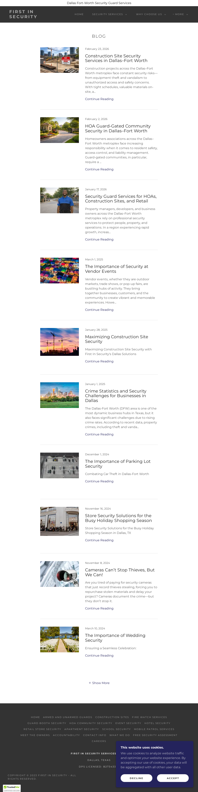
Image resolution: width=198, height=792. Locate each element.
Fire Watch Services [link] (149, 717)
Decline (136, 778)
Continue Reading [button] (99, 99)
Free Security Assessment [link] (155, 735)
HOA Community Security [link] (90, 723)
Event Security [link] (128, 723)
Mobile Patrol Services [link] (154, 729)
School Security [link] (116, 729)
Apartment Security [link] (81, 729)
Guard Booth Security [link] (46, 723)
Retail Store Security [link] (42, 729)
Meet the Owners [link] (35, 735)
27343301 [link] (112, 766)
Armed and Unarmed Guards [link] (67, 717)
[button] (109, 14)
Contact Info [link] (94, 735)
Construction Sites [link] (112, 717)
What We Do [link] (119, 735)
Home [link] (79, 14)
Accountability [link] (66, 735)
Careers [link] (99, 741)
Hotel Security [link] (157, 723)
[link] (33, 17)
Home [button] (35, 717)
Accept (173, 778)
